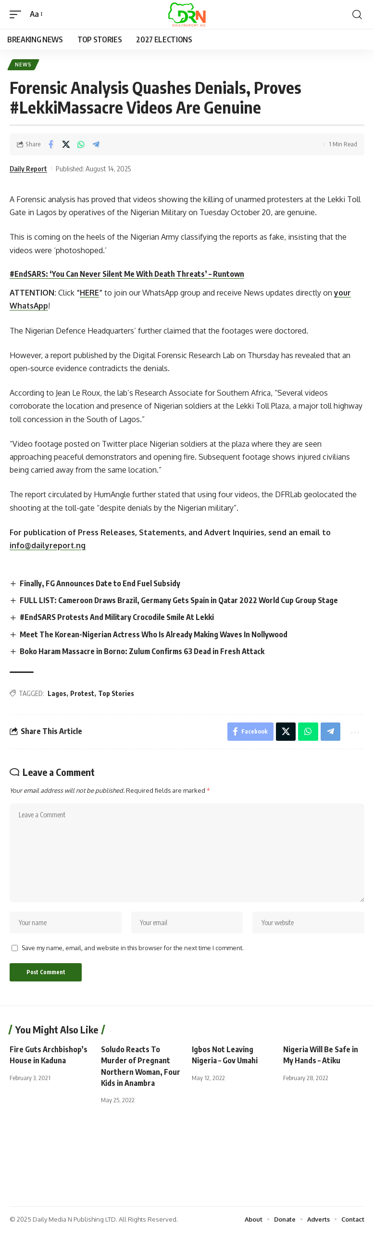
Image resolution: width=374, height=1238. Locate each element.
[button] (18, 14)
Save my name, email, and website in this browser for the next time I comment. (133, 952)
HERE (89, 293)
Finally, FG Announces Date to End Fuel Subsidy (100, 584)
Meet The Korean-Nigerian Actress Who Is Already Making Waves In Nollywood (155, 635)
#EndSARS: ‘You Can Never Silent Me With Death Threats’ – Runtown (128, 274)
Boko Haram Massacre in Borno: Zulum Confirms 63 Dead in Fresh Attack (143, 652)
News (23, 65)
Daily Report (29, 169)
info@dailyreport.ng (48, 546)
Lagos (57, 694)
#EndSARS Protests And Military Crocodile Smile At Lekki (117, 618)
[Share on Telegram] (95, 145)
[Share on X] (66, 145)
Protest (82, 694)
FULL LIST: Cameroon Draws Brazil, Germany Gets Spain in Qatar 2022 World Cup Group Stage (180, 601)
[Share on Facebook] (51, 145)
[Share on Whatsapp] (80, 145)
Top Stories (116, 694)
